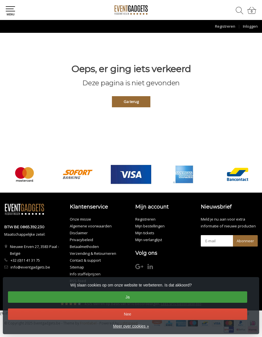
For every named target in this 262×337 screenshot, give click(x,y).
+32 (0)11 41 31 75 (25, 260)
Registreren (225, 26)
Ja (128, 297)
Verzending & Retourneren (93, 253)
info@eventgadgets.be (30, 267)
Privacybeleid (81, 239)
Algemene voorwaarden (91, 226)
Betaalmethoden (84, 246)
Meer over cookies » (131, 326)
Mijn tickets (144, 232)
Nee (127, 314)
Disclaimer (79, 232)
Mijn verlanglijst (148, 239)
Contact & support (85, 260)
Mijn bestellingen (150, 226)
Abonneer (245, 240)
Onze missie (80, 219)
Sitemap (77, 267)
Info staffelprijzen (85, 274)
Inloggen (250, 26)
